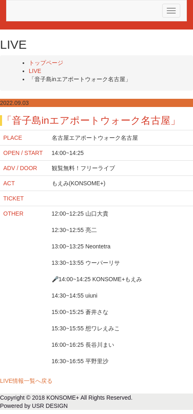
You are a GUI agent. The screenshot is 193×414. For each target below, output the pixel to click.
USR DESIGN (50, 406)
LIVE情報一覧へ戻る (26, 381)
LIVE (35, 71)
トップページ (46, 62)
